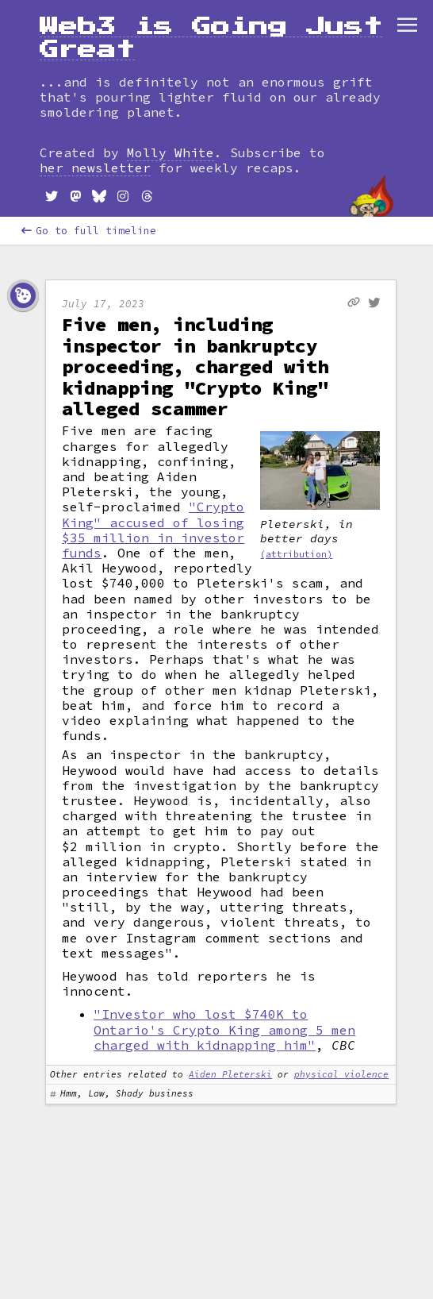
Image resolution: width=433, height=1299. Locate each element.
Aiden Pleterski (230, 1074)
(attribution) (296, 554)
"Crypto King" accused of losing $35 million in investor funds (153, 530)
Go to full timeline (88, 231)
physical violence (341, 1074)
